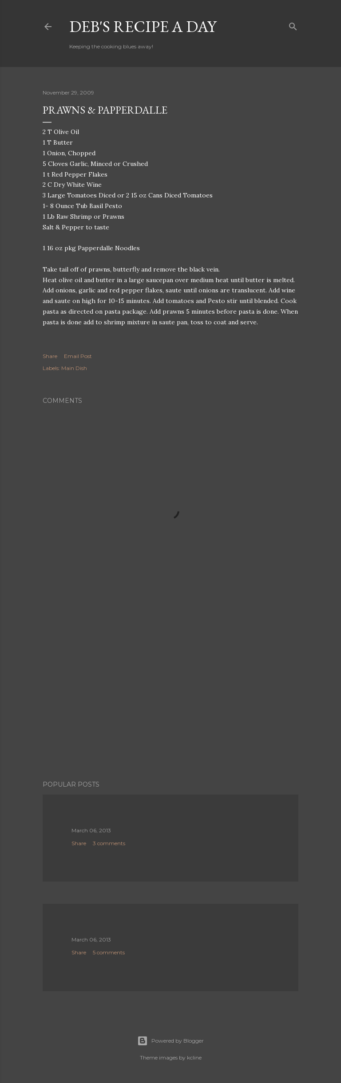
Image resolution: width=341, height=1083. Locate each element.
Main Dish (74, 368)
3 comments (109, 843)
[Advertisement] (170, 696)
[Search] (293, 24)
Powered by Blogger (170, 1041)
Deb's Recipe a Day (142, 26)
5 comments (109, 952)
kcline (194, 1057)
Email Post (78, 356)
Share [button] (50, 356)
